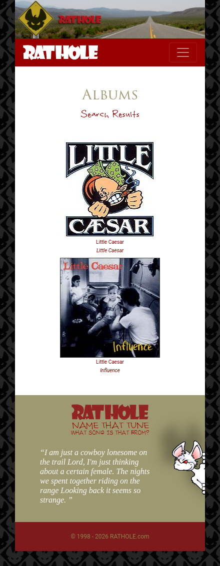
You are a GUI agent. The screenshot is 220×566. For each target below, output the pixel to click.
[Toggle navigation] (183, 52)
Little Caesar (110, 242)
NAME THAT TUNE (110, 428)
